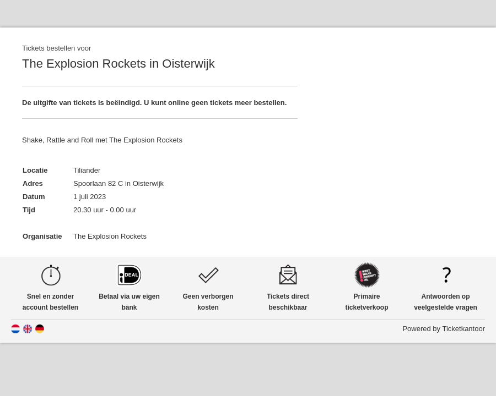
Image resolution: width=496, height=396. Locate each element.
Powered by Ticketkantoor (443, 328)
